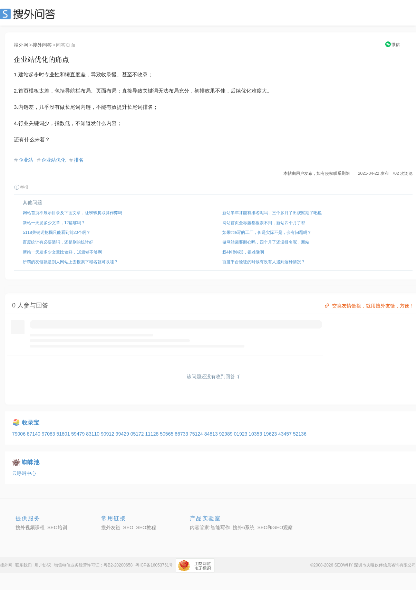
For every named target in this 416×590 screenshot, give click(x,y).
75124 (197, 434)
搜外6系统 (244, 527)
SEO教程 (146, 527)
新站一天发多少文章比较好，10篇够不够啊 (62, 252)
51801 (63, 434)
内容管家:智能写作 (210, 527)
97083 (49, 434)
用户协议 (43, 565)
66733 (182, 434)
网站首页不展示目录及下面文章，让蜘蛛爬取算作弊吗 (72, 212)
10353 (256, 434)
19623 (270, 434)
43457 (285, 434)
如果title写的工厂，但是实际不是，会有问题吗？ (267, 232)
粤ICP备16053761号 (154, 565)
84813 (211, 434)
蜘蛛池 (30, 462)
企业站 (26, 160)
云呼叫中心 (24, 473)
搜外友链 (110, 527)
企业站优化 (53, 160)
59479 (78, 434)
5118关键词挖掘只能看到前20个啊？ (56, 232)
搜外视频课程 (30, 527)
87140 (34, 434)
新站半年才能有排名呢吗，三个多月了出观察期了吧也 (272, 212)
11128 (152, 434)
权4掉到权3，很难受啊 (243, 252)
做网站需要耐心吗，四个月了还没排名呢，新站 (265, 242)
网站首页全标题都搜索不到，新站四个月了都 (263, 222)
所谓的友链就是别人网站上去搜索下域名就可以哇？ (70, 261)
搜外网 (21, 45)
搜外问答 (42, 45)
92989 (226, 434)
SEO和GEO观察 (275, 527)
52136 (300, 434)
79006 (19, 434)
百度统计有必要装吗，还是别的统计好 (58, 242)
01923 (241, 434)
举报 (21, 187)
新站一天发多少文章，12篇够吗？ (54, 222)
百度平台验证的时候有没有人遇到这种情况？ (263, 261)
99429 (123, 434)
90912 (108, 434)
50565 (167, 434)
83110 (93, 434)
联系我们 (23, 565)
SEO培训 (57, 527)
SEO (29, 14)
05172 (137, 434)
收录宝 (30, 422)
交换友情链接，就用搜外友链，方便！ (368, 305)
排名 (79, 160)
